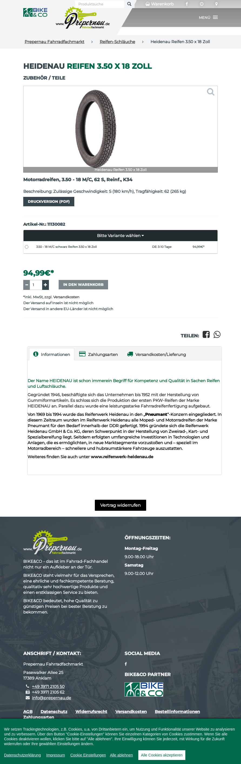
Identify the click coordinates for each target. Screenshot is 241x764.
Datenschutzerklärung (22, 755)
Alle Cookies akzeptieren (162, 755)
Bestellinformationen (177, 711)
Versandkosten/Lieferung (156, 354)
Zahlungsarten (98, 354)
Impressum (55, 755)
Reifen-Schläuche (117, 41)
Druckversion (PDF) (49, 201)
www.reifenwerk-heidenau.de (122, 456)
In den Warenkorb (83, 284)
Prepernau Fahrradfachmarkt (54, 41)
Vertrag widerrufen (120, 505)
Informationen (51, 354)
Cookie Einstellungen (88, 755)
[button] (208, 17)
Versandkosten (66, 297)
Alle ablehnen (121, 755)
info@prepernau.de (51, 697)
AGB (27, 711)
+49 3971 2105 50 (48, 686)
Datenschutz (54, 711)
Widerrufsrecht (91, 711)
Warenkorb (159, 4)
